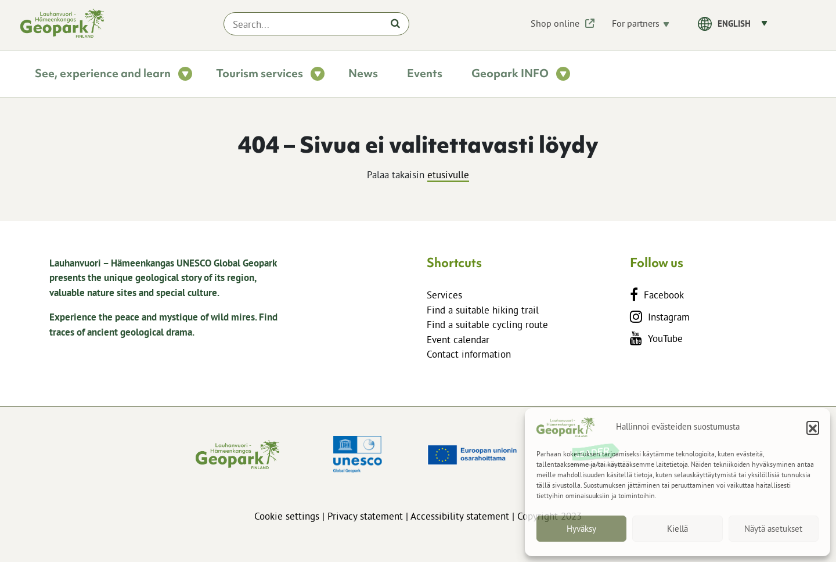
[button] (813, 427)
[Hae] (395, 23)
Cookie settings (286, 516)
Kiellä (677, 528)
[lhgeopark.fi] (62, 23)
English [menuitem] (734, 23)
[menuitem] (742, 23)
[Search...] (316, 23)
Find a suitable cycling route (487, 324)
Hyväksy (581, 528)
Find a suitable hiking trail (483, 310)
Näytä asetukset (773, 528)
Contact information (469, 354)
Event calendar (458, 339)
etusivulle (448, 174)
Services (444, 295)
